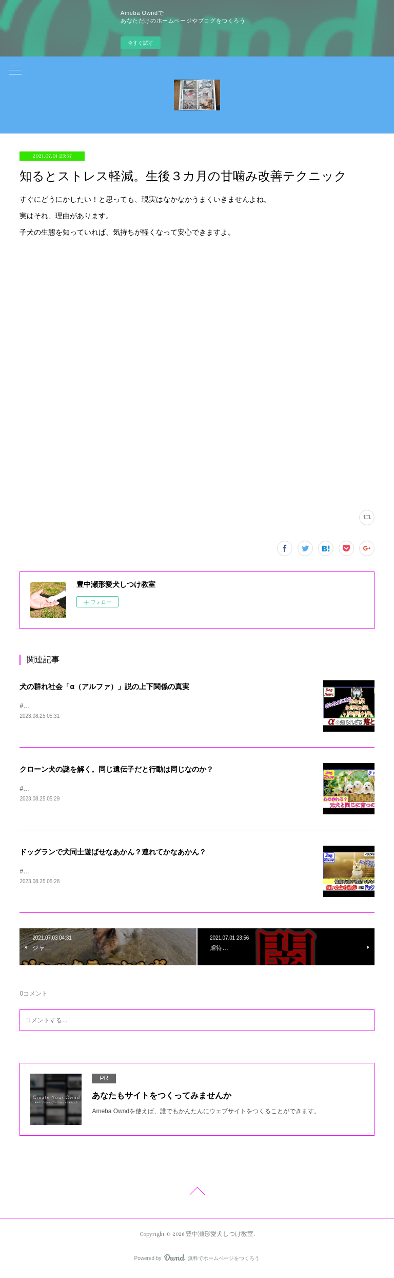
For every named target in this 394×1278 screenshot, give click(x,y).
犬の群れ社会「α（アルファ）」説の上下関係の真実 (104, 686)
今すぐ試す (140, 43)
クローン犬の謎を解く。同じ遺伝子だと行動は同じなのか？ (116, 770)
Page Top (197, 1194)
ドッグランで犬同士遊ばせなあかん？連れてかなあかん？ (112, 853)
